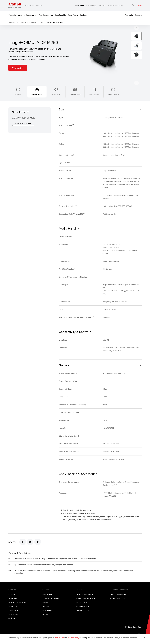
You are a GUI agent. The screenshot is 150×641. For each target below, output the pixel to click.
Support (138, 15)
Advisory (11, 612)
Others (45, 608)
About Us (11, 588)
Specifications (37, 88)
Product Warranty (83, 596)
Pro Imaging (91, 5)
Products (12, 15)
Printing (45, 596)
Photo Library (113, 88)
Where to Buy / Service (27, 15)
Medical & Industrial (116, 5)
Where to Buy (17, 62)
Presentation (47, 604)
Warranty (129, 15)
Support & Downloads (118, 588)
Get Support (94, 88)
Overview (18, 88)
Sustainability (60, 15)
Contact (83, 15)
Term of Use (59, 637)
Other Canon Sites (135, 621)
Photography (47, 588)
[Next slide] (136, 21)
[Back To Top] (139, 629)
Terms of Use (13, 604)
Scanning (45, 600)
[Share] (22, 536)
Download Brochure (23, 117)
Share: (12, 535)
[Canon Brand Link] (14, 5)
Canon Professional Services (86, 592)
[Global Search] (133, 5)
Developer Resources (118, 592)
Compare (56, 88)
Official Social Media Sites (17, 596)
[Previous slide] (136, 76)
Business (102, 5)
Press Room (73, 15)
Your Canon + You (46, 15)
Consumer (79, 5)
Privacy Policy (13, 608)
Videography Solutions (50, 592)
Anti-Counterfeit (82, 600)
